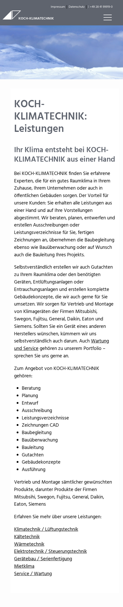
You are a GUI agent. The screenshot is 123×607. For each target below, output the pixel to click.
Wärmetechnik (29, 544)
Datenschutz (77, 7)
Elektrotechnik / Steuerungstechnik (50, 551)
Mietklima (24, 566)
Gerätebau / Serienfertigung (43, 559)
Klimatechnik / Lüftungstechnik (46, 529)
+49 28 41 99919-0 (100, 7)
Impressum (58, 7)
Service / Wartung (33, 574)
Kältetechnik (27, 537)
